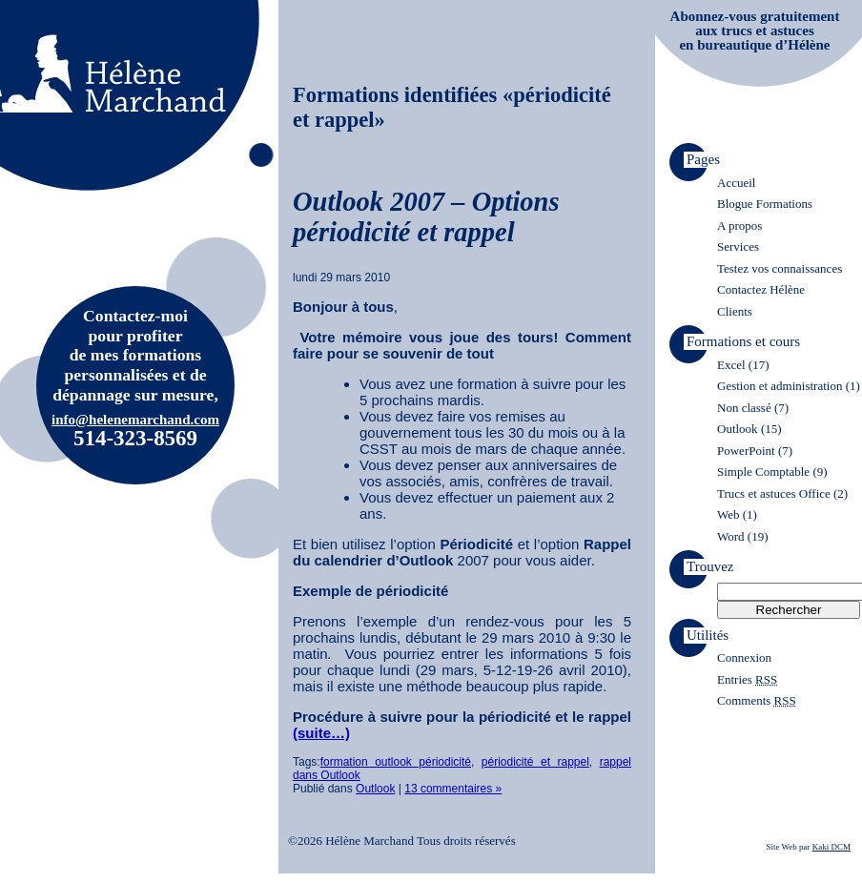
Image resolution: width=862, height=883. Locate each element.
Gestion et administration (779, 386)
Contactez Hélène (761, 289)
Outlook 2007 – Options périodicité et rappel (426, 217)
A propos (739, 225)
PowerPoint (746, 450)
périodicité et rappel (535, 762)
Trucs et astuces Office (774, 493)
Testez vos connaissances (779, 268)
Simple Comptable (763, 471)
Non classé (744, 407)
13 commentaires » (453, 788)
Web (728, 514)
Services (738, 246)
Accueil (736, 182)
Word (731, 536)
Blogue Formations (764, 203)
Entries (747, 679)
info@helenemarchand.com (135, 419)
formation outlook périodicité (395, 762)
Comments (756, 700)
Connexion (744, 657)
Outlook (375, 788)
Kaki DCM (831, 847)
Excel (731, 365)
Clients (734, 311)
